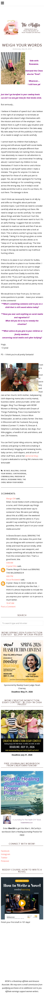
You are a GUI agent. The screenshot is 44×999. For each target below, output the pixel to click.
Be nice (7, 470)
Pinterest (5, 861)
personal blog (31, 456)
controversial (19, 473)
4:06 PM (9, 576)
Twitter (4, 857)
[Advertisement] (22, 952)
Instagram (5, 854)
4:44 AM (9, 562)
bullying (15, 470)
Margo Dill (10, 498)
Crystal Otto (11, 566)
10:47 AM (10, 603)
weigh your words (15, 482)
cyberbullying (7, 476)
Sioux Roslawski (13, 579)
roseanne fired (15, 479)
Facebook (5, 851)
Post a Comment (8, 606)
